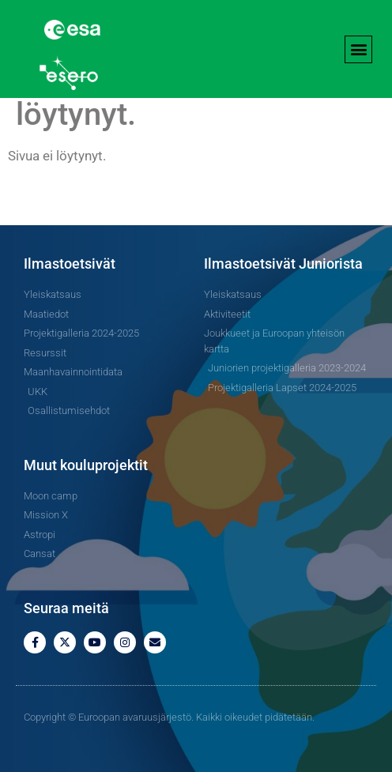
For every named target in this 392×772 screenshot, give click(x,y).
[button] (358, 49)
